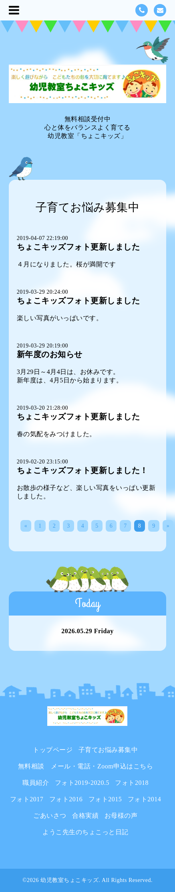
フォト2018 (132, 782)
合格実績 (85, 815)
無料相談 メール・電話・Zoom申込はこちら (85, 766)
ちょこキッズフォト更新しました (78, 246)
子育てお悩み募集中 (108, 749)
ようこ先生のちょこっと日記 (85, 832)
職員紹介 (35, 782)
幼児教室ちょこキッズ (69, 880)
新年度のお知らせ (49, 354)
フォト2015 (105, 799)
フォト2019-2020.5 (82, 782)
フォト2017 (27, 799)
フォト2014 (144, 799)
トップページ (52, 749)
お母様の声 (121, 815)
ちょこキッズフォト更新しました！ (82, 470)
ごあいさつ (49, 815)
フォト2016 (66, 799)
